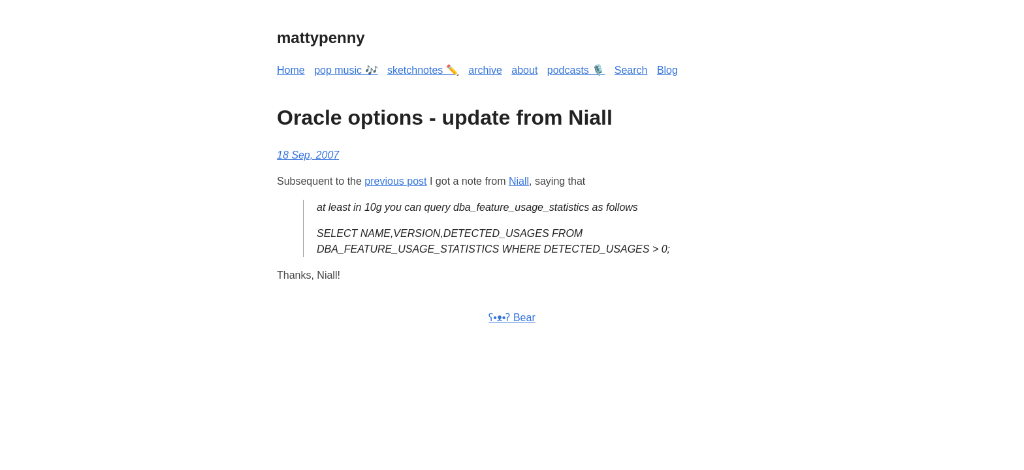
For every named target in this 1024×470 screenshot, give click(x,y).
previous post (395, 181)
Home (291, 70)
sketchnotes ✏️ (423, 70)
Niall (519, 181)
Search (631, 70)
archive (485, 70)
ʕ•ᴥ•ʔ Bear (511, 317)
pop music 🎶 (345, 70)
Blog (667, 70)
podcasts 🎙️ (576, 70)
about (524, 70)
